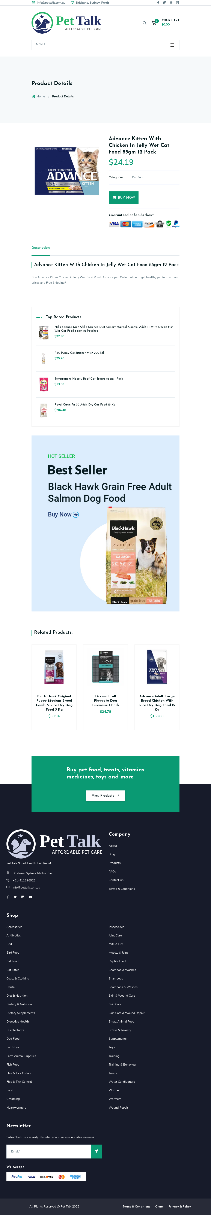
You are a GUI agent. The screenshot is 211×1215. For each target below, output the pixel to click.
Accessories (14, 927)
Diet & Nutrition (16, 996)
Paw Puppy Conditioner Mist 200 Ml (79, 353)
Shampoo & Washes (122, 970)
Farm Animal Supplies (21, 1056)
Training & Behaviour (123, 1065)
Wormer (114, 1090)
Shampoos (116, 978)
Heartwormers (16, 1108)
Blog (112, 854)
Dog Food (13, 1039)
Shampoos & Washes (123, 987)
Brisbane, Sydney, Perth (90, 3)
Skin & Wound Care (122, 996)
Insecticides (116, 927)
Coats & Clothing (17, 978)
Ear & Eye (12, 1047)
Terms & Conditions (122, 889)
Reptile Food (117, 961)
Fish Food (12, 1065)
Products (115, 863)
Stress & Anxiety (120, 1030)
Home (38, 96)
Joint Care (115, 935)
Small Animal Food (121, 1022)
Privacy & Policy (180, 1206)
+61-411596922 (24, 880)
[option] (67, 171)
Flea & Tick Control (19, 1082)
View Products (105, 795)
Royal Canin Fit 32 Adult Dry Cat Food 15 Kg (84, 404)
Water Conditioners (122, 1082)
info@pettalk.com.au (48, 3)
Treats (113, 1073)
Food (9, 1090)
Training (114, 1056)
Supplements (118, 1039)
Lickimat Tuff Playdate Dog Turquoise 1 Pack (105, 701)
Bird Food (13, 953)
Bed (9, 944)
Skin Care (115, 1004)
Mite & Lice (116, 944)
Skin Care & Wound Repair (127, 1013)
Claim (159, 1206)
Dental (10, 987)
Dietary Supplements (20, 1013)
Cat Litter (12, 970)
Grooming (13, 1099)
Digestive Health (17, 1022)
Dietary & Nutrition (19, 1004)
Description (41, 247)
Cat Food (138, 177)
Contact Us (116, 880)
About (113, 846)
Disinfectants (15, 1030)
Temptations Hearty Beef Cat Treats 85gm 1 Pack (88, 378)
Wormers (115, 1099)
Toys (112, 1047)
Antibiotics (13, 935)
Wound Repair (118, 1108)
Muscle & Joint (118, 953)
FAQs (112, 871)
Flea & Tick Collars (18, 1073)
